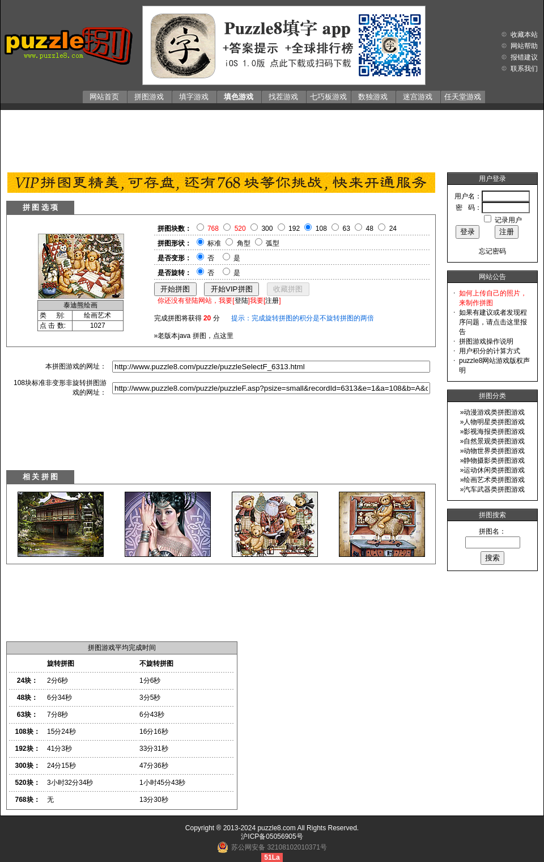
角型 (243, 243)
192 (294, 229)
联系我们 (524, 69)
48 (369, 229)
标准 (214, 243)
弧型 (272, 243)
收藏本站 (524, 35)
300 (267, 229)
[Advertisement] (272, 138)
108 (321, 229)
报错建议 (524, 57)
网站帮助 (524, 46)
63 (346, 229)
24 (393, 229)
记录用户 (508, 220)
